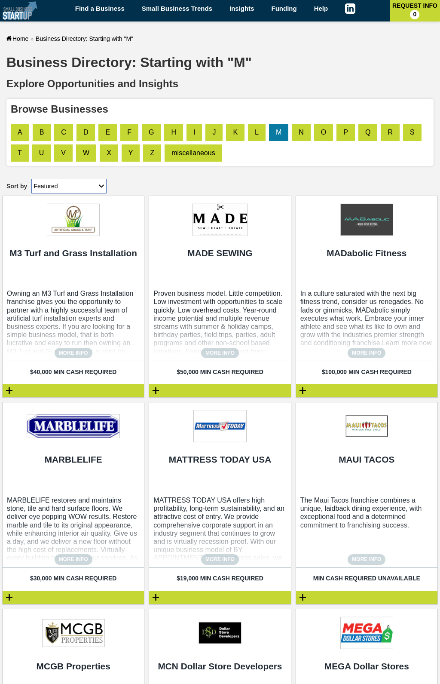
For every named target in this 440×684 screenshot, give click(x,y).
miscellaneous (193, 152)
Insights (241, 8)
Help (321, 8)
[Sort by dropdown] (69, 186)
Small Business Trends (177, 8)
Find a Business (100, 8)
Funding (284, 8)
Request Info (414, 10)
